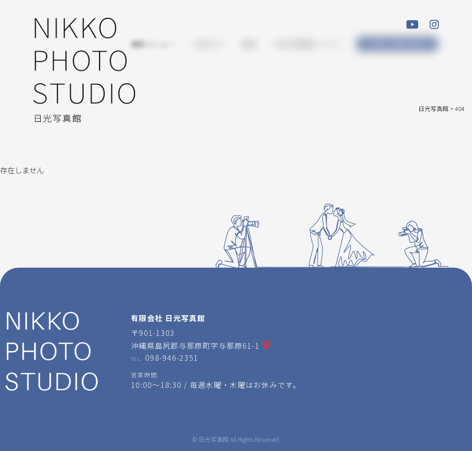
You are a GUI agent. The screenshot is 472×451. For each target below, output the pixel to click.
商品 (249, 43)
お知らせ (208, 43)
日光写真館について (308, 43)
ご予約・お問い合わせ (397, 44)
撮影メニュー (153, 43)
